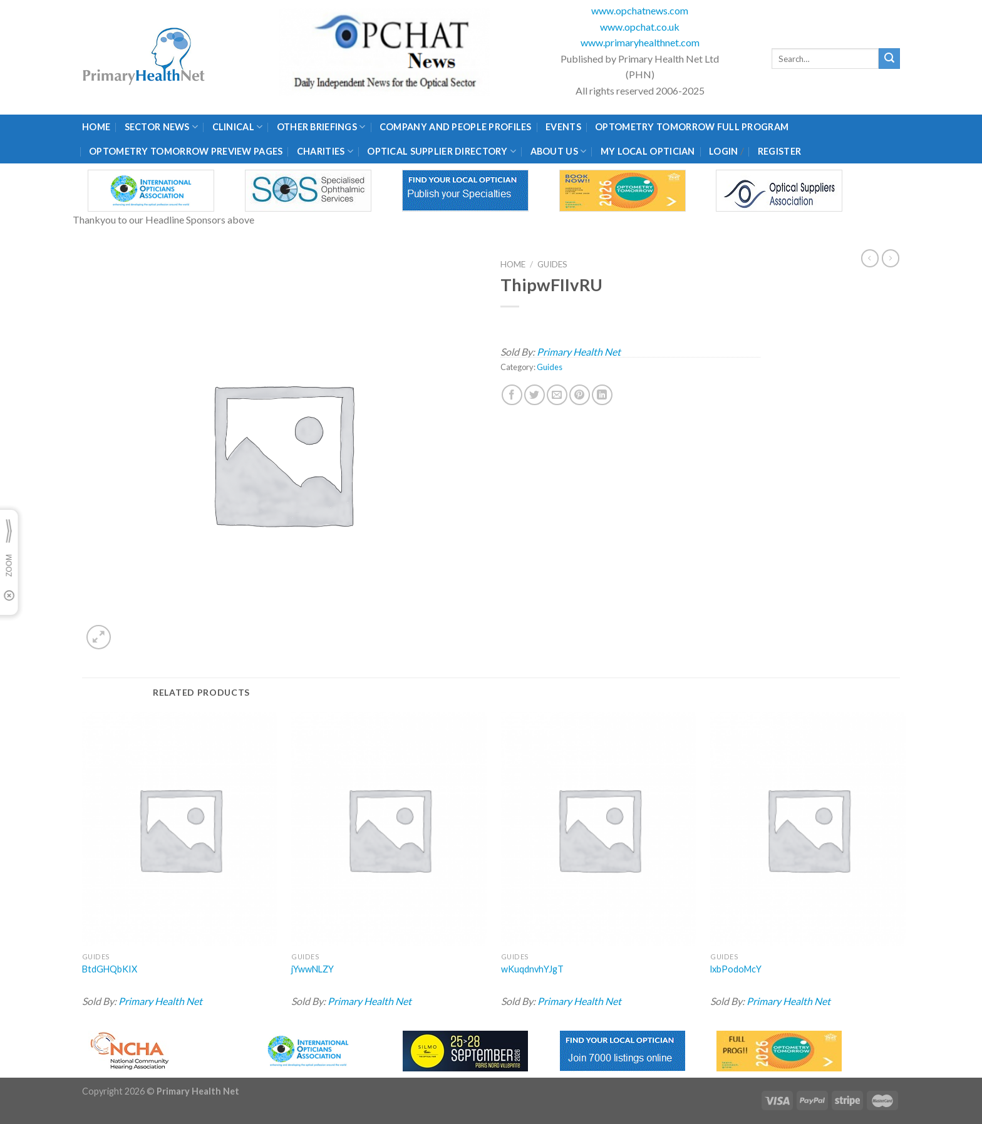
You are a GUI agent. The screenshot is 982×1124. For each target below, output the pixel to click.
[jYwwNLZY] (389, 829)
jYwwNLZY (312, 969)
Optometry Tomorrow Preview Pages (185, 151)
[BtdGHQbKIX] (179, 829)
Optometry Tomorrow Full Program (691, 126)
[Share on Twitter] (534, 394)
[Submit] (889, 59)
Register (779, 151)
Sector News (162, 127)
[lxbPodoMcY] (808, 829)
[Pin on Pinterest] (579, 394)
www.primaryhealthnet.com (640, 42)
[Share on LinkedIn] (602, 394)
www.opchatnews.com (639, 10)
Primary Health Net (579, 352)
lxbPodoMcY (736, 969)
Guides (552, 264)
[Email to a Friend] (557, 394)
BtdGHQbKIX (109, 969)
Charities (325, 151)
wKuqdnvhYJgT (532, 969)
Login (723, 151)
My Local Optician (648, 151)
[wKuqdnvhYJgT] (598, 829)
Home (96, 126)
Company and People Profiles (456, 126)
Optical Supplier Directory (441, 151)
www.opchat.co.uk (640, 27)
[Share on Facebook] (512, 394)
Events (563, 126)
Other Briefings (321, 127)
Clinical (237, 127)
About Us (558, 151)
